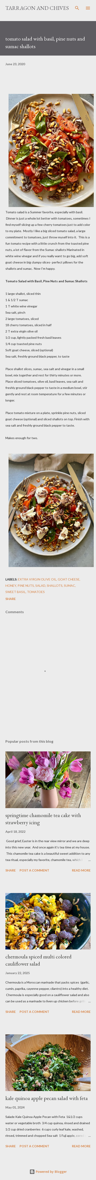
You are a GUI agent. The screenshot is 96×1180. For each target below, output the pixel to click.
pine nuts (26, 585)
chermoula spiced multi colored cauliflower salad (38, 960)
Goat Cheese (69, 579)
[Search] (77, 8)
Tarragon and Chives (37, 7)
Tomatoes (36, 592)
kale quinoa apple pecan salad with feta (46, 1098)
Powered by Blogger (48, 1171)
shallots (55, 585)
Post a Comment (34, 870)
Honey (10, 585)
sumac (69, 585)
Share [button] (10, 599)
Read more (81, 870)
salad (40, 585)
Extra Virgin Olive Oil (37, 579)
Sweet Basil (15, 592)
